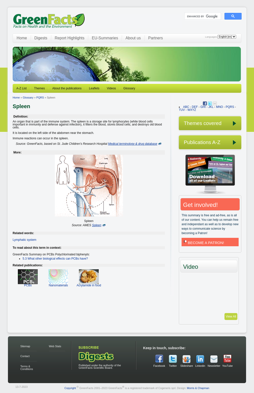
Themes (39, 88)
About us (133, 38)
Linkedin (200, 365)
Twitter (173, 365)
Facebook (159, 365)
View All (231, 316)
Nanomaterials (58, 283)
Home (22, 38)
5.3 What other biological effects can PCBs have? (55, 258)
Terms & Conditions (26, 367)
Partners (155, 38)
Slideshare (186, 365)
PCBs (28, 283)
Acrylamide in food (89, 283)
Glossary (129, 88)
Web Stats (55, 346)
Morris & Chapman (198, 387)
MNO (219, 107)
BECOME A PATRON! (203, 243)
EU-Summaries (105, 38)
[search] (202, 16)
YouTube (227, 365)
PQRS (40, 97)
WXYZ (192, 110)
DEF (195, 107)
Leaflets (94, 88)
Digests (40, 38)
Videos (111, 88)
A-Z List (21, 88)
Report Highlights (70, 38)
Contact (25, 356)
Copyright (70, 387)
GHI (203, 107)
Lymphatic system (24, 240)
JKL (210, 107)
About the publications (67, 88)
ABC (186, 107)
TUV (182, 110)
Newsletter (214, 365)
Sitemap (25, 346)
